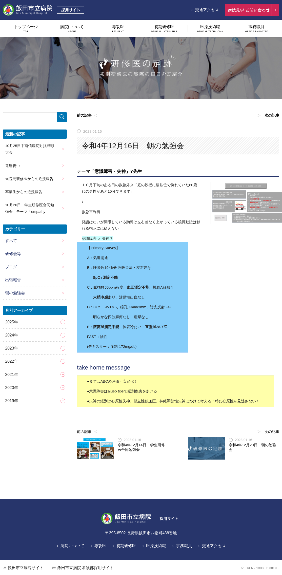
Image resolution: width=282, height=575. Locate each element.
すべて (11, 241)
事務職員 (184, 546)
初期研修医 (126, 546)
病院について (72, 546)
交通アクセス (207, 10)
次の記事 (271, 115)
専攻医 (100, 546)
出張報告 (13, 280)
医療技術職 (156, 546)
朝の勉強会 (15, 293)
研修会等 (13, 254)
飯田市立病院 (25, 568)
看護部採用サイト (85, 568)
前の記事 (84, 115)
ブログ (11, 267)
